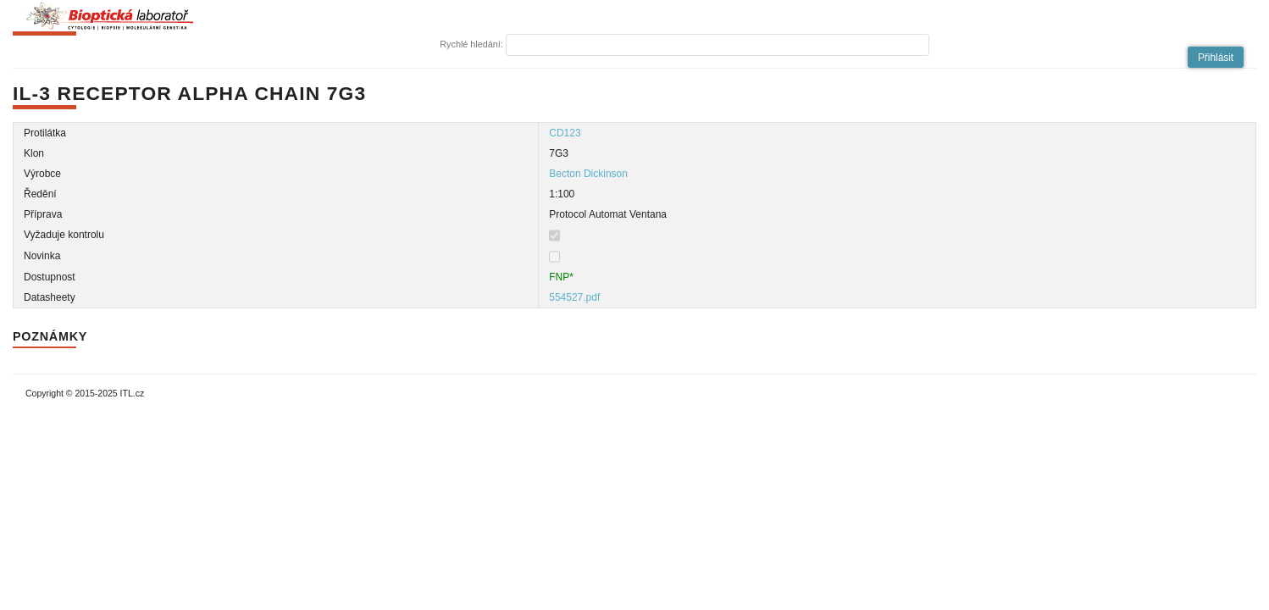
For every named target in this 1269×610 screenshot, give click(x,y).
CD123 (564, 133)
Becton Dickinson (588, 174)
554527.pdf (574, 297)
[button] (1216, 57)
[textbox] (717, 45)
